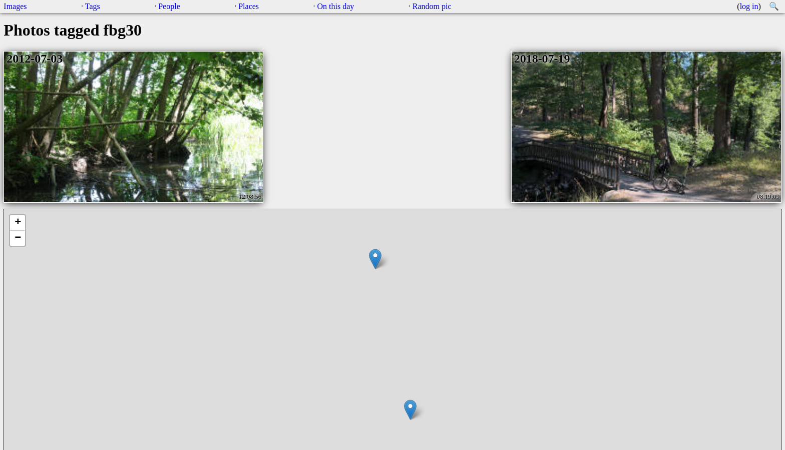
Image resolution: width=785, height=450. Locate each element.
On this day (335, 6)
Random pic (432, 6)
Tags (92, 6)
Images (15, 6)
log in (749, 6)
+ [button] (18, 222)
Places (248, 6)
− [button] (18, 238)
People (169, 6)
